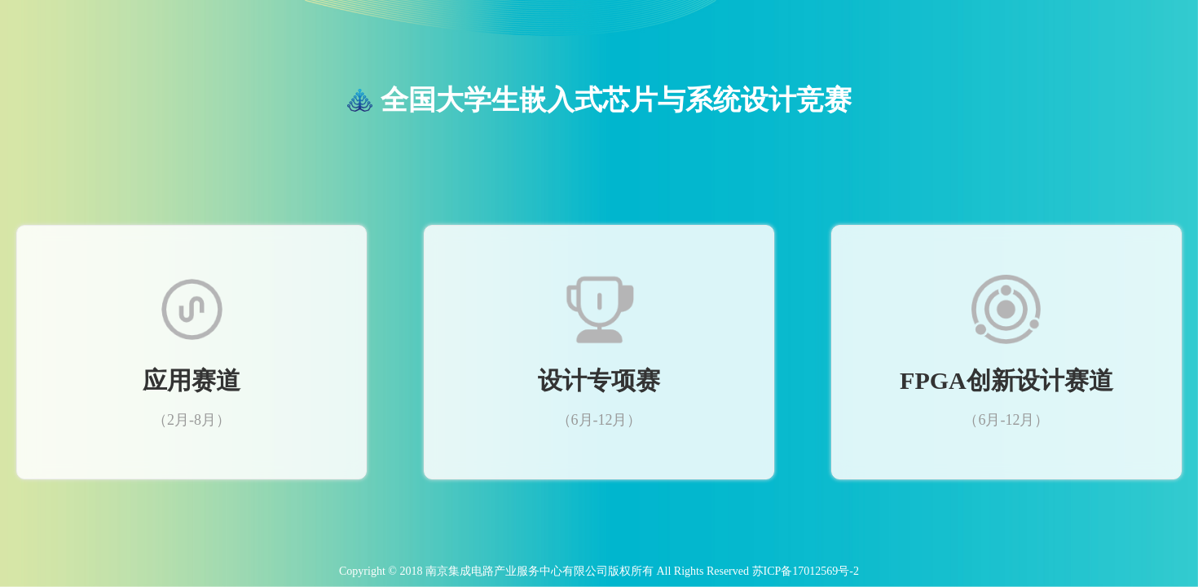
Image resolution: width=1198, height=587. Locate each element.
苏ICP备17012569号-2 (805, 571)
